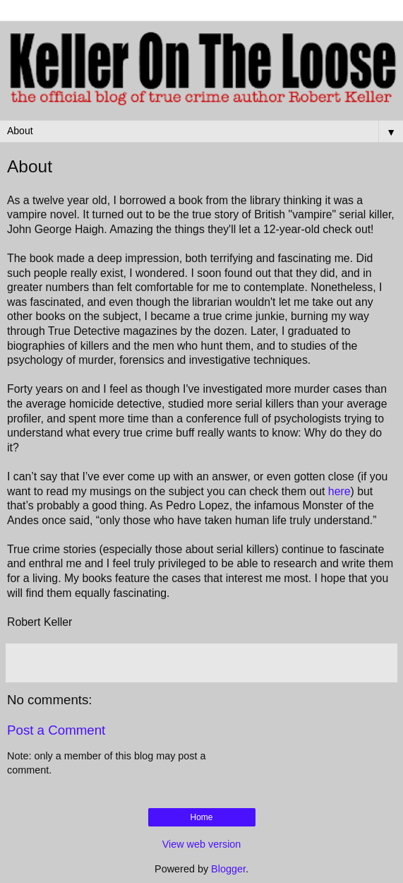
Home (201, 817)
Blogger (228, 869)
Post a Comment (56, 730)
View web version (201, 844)
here (339, 491)
